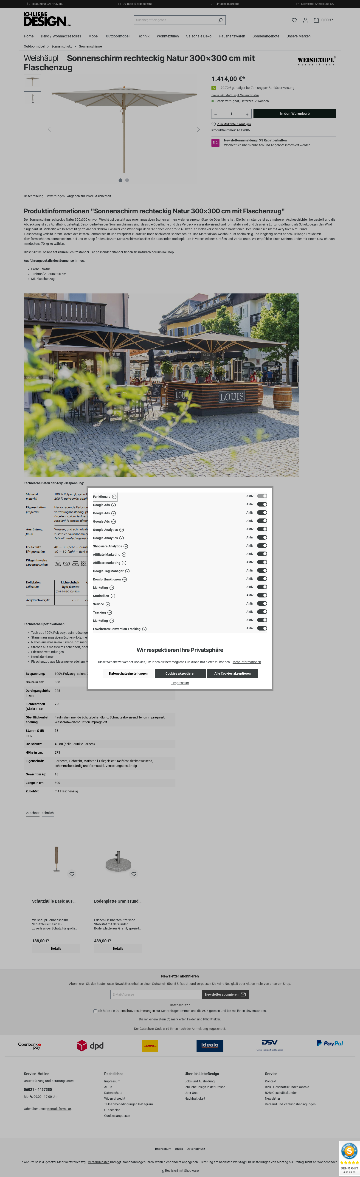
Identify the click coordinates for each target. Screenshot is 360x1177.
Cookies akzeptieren (180, 673)
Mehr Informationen (247, 662)
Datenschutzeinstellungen (128, 673)
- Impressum (180, 683)
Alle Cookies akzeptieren (232, 673)
